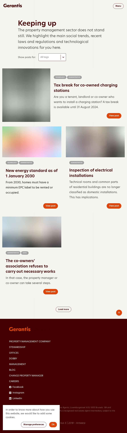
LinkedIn (15, 398)
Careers (14, 381)
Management (17, 364)
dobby (13, 358)
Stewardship (17, 347)
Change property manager (26, 375)
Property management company (29, 341)
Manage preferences (33, 424)
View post (114, 115)
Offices (13, 353)
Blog (12, 370)
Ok (53, 424)
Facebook (16, 387)
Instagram (16, 392)
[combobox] (40, 57)
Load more (63, 309)
